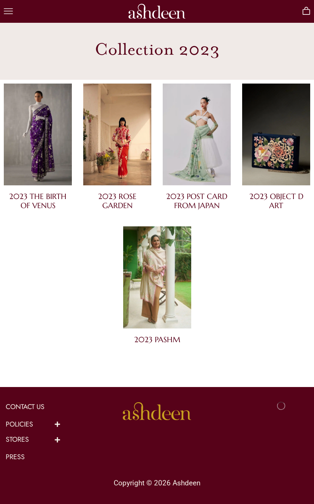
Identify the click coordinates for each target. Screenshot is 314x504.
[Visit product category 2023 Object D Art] (276, 136)
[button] (8, 11)
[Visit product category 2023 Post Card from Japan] (197, 136)
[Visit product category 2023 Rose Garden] (117, 136)
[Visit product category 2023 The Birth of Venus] (38, 136)
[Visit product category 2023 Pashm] (157, 279)
